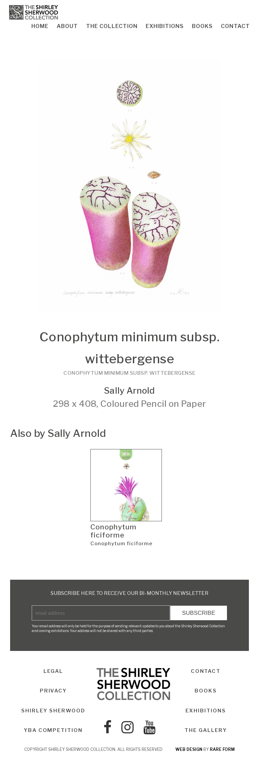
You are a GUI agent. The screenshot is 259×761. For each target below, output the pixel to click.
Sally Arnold (129, 390)
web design (188, 749)
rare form (222, 749)
